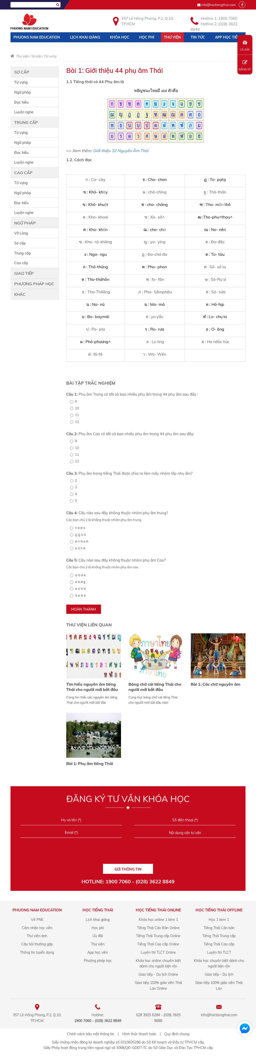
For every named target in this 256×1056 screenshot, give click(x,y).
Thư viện (172, 37)
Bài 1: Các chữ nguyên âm (215, 684)
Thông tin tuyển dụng (37, 952)
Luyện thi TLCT (219, 952)
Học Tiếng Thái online (158, 910)
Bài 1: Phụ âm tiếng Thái (89, 763)
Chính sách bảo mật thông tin (90, 1034)
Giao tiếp (24, 273)
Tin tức (198, 37)
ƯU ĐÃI (245, 45)
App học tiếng (228, 37)
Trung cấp (26, 122)
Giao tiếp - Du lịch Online (158, 974)
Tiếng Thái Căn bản (219, 928)
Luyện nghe (24, 112)
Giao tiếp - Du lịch (219, 974)
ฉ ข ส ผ (78, 575)
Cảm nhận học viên (37, 928)
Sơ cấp (36, 56)
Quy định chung (176, 1034)
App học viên (97, 952)
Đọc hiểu (21, 102)
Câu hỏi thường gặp (37, 944)
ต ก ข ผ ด (79, 541)
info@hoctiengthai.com (218, 5)
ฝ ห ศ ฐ (77, 582)
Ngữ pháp (22, 92)
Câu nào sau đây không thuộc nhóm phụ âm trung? (117, 512)
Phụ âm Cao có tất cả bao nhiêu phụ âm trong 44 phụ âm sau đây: (130, 433)
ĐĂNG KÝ (245, 65)
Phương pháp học (34, 283)
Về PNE (37, 919)
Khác (20, 294)
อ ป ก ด (77, 548)
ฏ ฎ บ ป (78, 535)
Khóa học (119, 37)
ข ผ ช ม (78, 595)
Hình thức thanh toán (139, 1034)
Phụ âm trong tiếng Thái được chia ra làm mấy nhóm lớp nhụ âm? (129, 473)
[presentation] (128, 852)
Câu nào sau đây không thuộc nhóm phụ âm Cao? (116, 560)
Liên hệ (20, 47)
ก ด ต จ (77, 528)
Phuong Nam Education (37, 37)
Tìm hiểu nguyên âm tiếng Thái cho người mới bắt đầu (92, 687)
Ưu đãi (97, 936)
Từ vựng (50, 56)
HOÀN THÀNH (83, 609)
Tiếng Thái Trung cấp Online (158, 936)
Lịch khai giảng (85, 37)
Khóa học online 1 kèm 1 (158, 919)
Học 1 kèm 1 (219, 919)
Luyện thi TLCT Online (158, 952)
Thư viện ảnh (37, 936)
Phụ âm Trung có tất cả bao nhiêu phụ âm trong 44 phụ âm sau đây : (132, 394)
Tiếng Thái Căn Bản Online (158, 928)
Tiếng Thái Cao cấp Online (158, 944)
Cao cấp (23, 172)
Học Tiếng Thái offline (219, 910)
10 (74, 408)
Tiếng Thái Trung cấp (219, 936)
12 (74, 422)
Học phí (146, 37)
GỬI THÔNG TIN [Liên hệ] (128, 869)
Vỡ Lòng (21, 233)
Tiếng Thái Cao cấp (219, 944)
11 (74, 415)
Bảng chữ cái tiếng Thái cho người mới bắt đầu (154, 687)
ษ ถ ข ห (78, 589)
